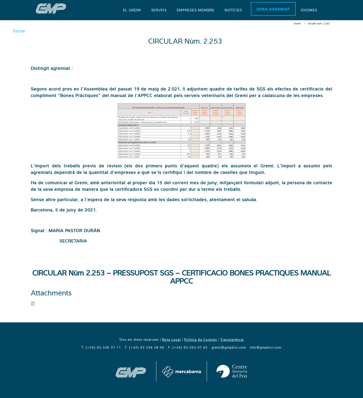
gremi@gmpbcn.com (228, 347)
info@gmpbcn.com (265, 347)
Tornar (19, 31)
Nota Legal (171, 339)
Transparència (232, 339)
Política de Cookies (200, 339)
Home (297, 23)
